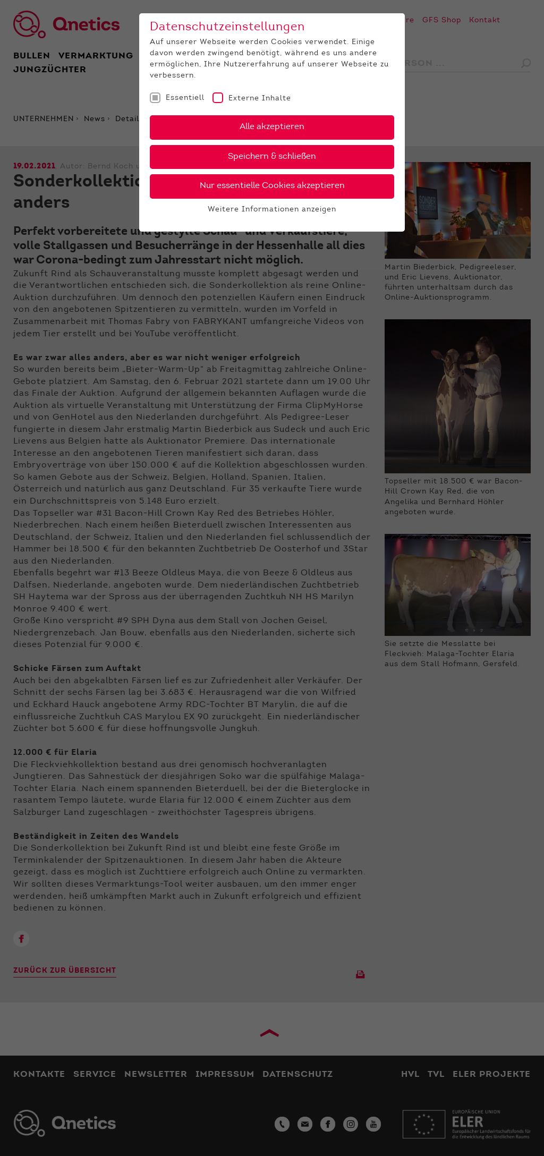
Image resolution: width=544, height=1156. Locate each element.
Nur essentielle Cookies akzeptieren (272, 186)
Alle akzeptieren (272, 127)
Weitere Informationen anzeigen (272, 210)
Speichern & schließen (272, 156)
